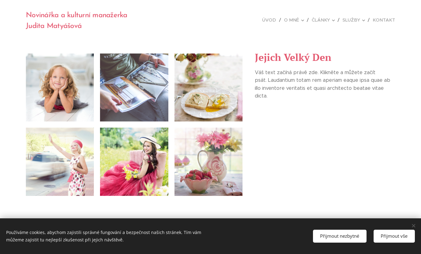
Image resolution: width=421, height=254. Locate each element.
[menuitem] (274, 20)
